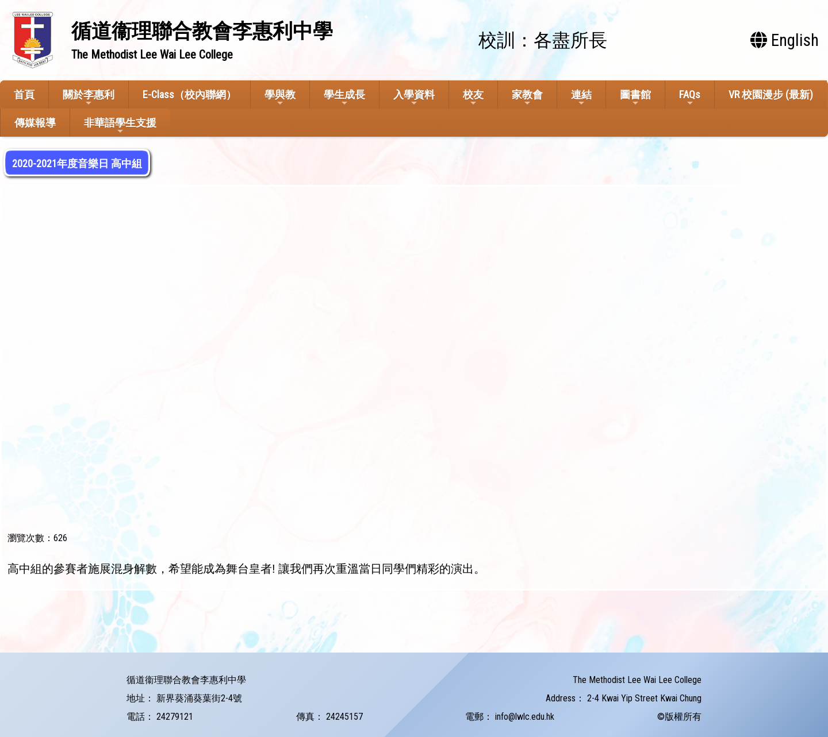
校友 (473, 97)
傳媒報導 (35, 123)
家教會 (527, 97)
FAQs (689, 97)
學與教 (280, 97)
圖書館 (635, 97)
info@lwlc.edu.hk (524, 716)
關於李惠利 (88, 97)
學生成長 (344, 97)
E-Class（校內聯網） (189, 94)
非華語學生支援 (120, 126)
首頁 (24, 94)
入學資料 (414, 97)
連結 (581, 97)
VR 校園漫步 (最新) (771, 94)
